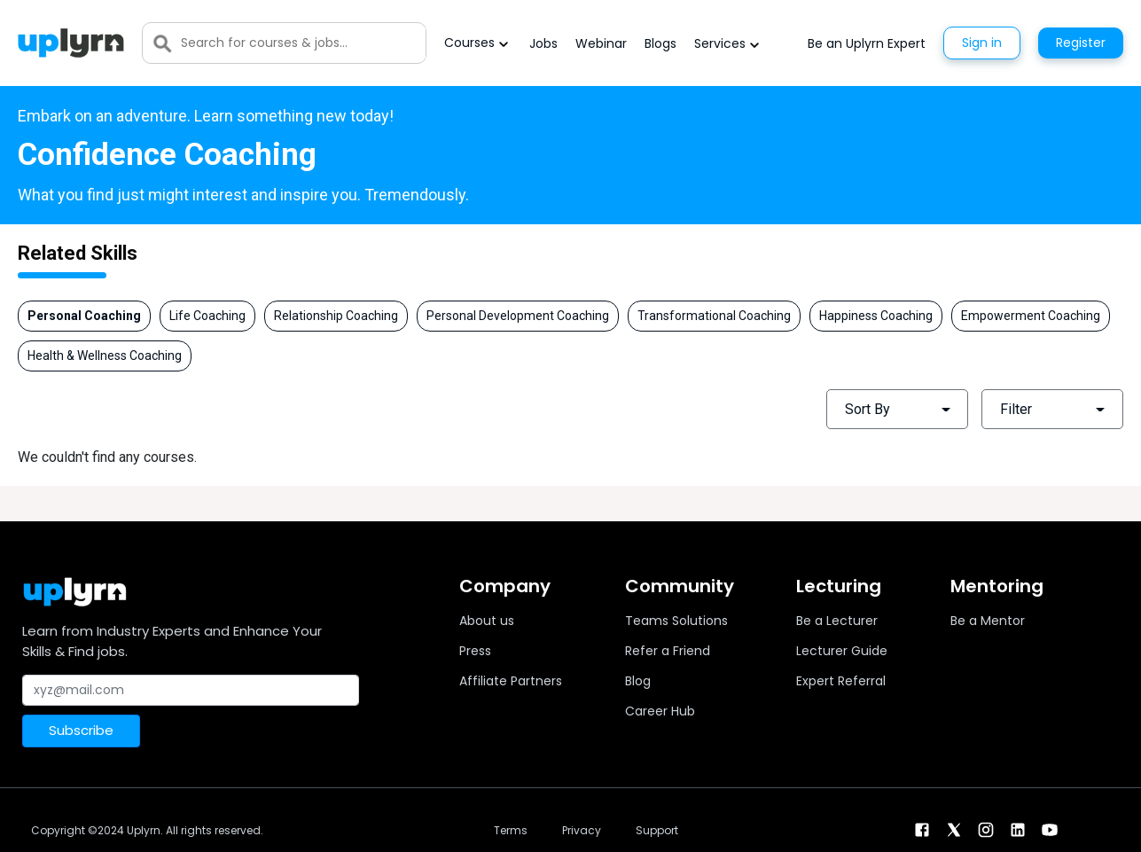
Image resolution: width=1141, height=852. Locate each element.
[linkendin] (1018, 828)
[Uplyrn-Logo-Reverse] (71, 43)
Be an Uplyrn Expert (867, 43)
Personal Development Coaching (517, 316)
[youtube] (1050, 828)
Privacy (581, 830)
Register (1081, 42)
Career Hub (660, 711)
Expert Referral (841, 681)
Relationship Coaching (336, 316)
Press (475, 651)
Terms (511, 830)
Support (657, 830)
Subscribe (81, 730)
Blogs (660, 43)
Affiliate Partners (510, 681)
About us (486, 620)
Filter (1016, 409)
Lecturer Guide (841, 651)
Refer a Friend (667, 651)
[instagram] (986, 828)
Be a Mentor (987, 620)
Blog (638, 681)
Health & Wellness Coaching (104, 355)
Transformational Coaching (714, 316)
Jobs (543, 43)
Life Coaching (207, 316)
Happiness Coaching (876, 316)
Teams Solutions (676, 620)
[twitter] (954, 828)
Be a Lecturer (837, 620)
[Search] (303, 43)
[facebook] (922, 828)
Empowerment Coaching (1030, 316)
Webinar (601, 43)
